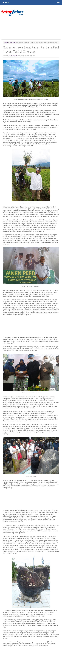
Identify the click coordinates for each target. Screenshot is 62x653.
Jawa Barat (12, 42)
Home (6, 2)
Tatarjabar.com (13, 56)
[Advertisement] (43, 23)
